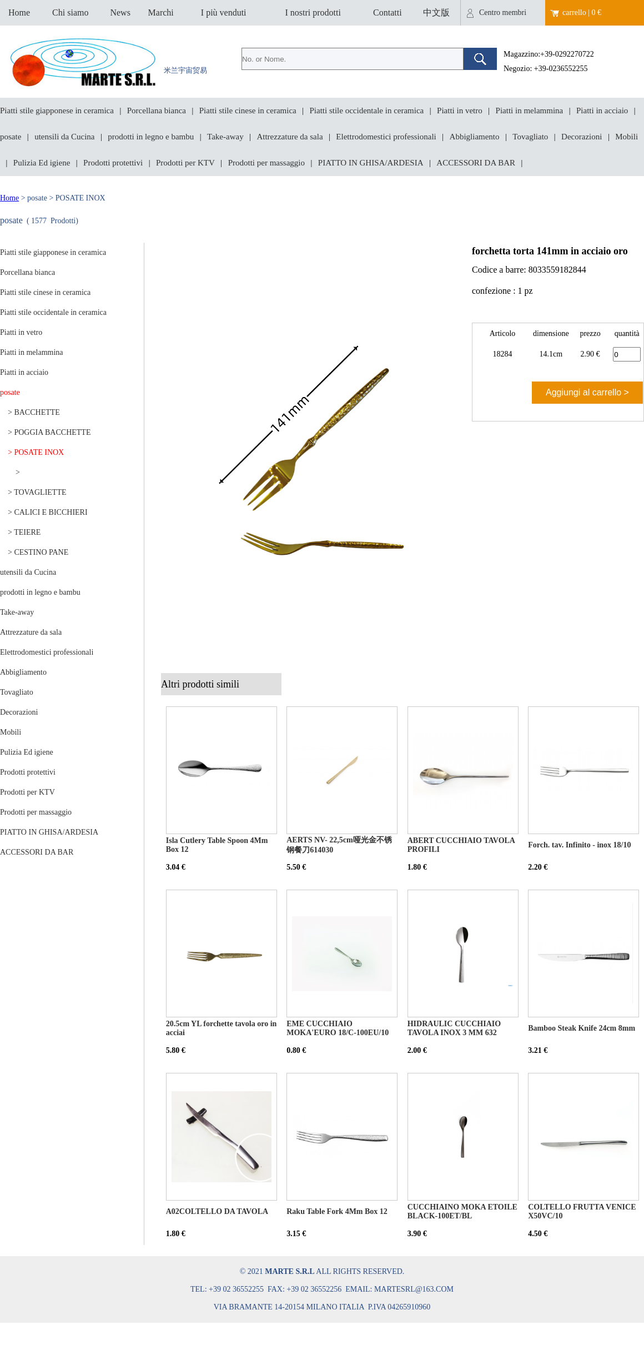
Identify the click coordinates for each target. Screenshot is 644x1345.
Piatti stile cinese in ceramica (247, 110)
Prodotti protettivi (113, 162)
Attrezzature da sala (289, 136)
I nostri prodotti (312, 12)
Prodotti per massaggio (266, 162)
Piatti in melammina (530, 110)
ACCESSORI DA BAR (475, 162)
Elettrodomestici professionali (386, 136)
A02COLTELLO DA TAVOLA (217, 1211)
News (120, 12)
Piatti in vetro (459, 110)
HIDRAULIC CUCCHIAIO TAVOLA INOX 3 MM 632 (454, 1028)
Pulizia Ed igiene (41, 162)
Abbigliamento (475, 136)
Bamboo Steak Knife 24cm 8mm (581, 1028)
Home (19, 12)
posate (10, 136)
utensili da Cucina (64, 136)
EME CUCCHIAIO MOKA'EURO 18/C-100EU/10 (337, 1028)
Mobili (626, 136)
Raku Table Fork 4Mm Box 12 (337, 1211)
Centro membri (502, 12)
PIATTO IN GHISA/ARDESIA (371, 162)
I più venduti (223, 12)
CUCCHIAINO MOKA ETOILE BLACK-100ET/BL (462, 1211)
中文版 (436, 12)
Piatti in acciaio (602, 110)
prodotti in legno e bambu (151, 136)
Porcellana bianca (156, 110)
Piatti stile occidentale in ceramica (367, 110)
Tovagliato (530, 136)
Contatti (387, 12)
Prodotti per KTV (185, 162)
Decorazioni (581, 136)
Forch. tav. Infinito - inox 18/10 (579, 845)
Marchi (161, 12)
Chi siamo (70, 12)
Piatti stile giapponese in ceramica (57, 110)
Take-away (225, 136)
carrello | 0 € (581, 12)
